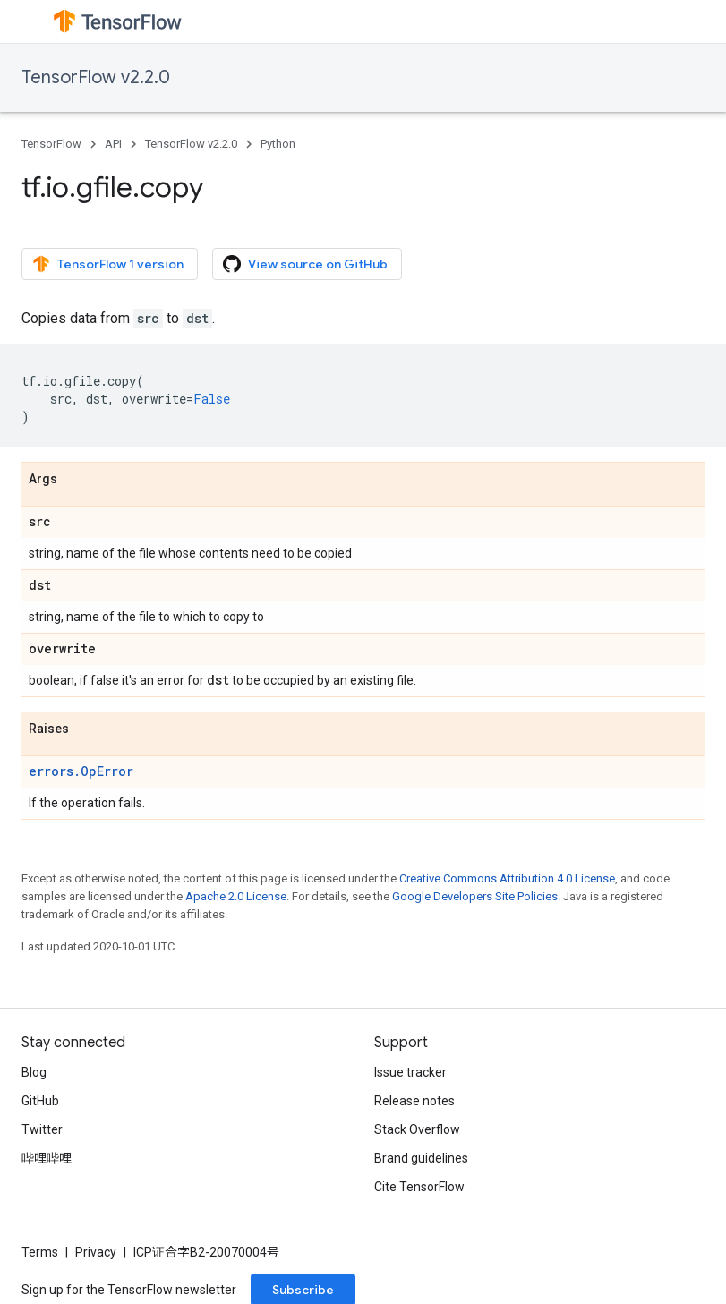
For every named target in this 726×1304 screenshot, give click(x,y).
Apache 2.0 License (235, 896)
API (113, 143)
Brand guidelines (421, 1158)
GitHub (40, 1101)
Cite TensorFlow (419, 1187)
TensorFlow (51, 143)
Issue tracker (410, 1072)
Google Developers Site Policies (475, 896)
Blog (34, 1072)
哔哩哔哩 (46, 1158)
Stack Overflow (417, 1129)
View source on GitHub (305, 264)
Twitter (42, 1129)
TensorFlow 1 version (108, 264)
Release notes (414, 1101)
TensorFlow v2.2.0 (95, 77)
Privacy (95, 1252)
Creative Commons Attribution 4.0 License (507, 878)
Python (278, 143)
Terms (39, 1252)
